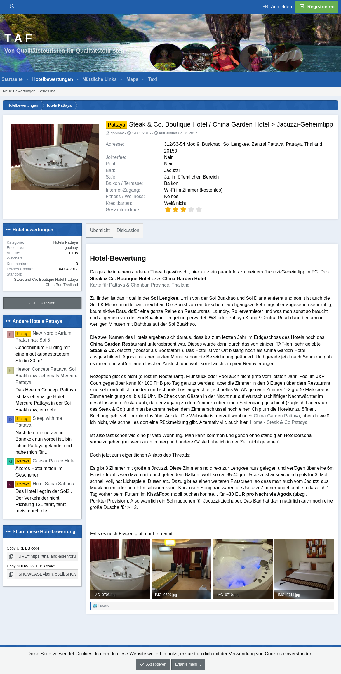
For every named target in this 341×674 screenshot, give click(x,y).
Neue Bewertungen (19, 91)
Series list (46, 91)
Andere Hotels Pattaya (37, 321)
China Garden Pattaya (277, 415)
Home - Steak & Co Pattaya (279, 422)
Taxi (152, 79)
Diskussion (128, 230)
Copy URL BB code (23, 548)
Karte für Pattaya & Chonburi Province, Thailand (139, 285)
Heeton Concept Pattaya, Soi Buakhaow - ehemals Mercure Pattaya (46, 376)
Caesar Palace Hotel (45, 460)
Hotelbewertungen (52, 79)
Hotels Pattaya (65, 242)
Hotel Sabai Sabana (44, 483)
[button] (27, 79)
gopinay (117, 133)
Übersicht (100, 230)
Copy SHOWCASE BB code (30, 566)
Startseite (12, 79)
